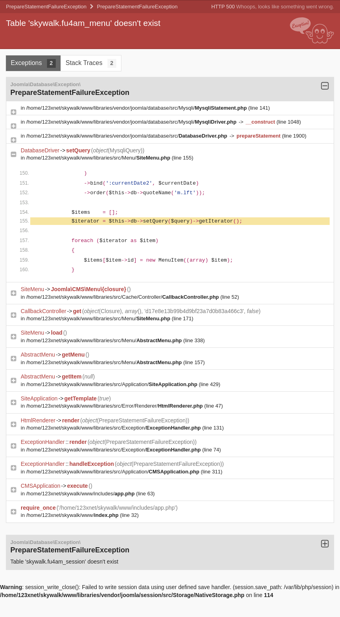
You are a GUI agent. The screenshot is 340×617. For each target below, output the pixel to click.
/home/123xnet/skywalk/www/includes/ (81, 494)
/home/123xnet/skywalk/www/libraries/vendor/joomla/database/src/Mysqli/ (137, 108)
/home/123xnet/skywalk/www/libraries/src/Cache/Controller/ (123, 297)
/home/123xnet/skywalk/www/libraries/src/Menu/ (99, 158)
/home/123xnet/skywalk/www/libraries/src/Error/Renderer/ (115, 406)
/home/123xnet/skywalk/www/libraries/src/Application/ (112, 384)
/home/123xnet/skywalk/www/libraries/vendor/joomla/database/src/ (127, 136)
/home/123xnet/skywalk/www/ (73, 515)
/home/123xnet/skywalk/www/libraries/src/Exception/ (114, 428)
